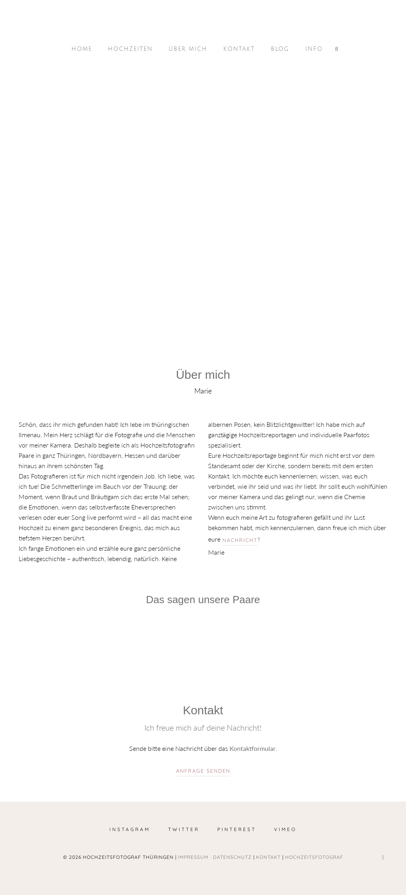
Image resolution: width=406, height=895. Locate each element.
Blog (280, 49)
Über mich (188, 49)
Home (81, 49)
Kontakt (239, 49)
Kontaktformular (253, 748)
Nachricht (240, 540)
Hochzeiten (130, 49)
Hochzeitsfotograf (314, 857)
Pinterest (236, 829)
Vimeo (285, 829)
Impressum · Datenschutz (215, 857)
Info (314, 49)
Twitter (183, 829)
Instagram (129, 829)
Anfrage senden (203, 771)
